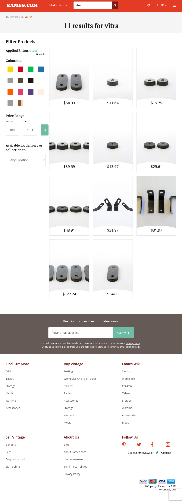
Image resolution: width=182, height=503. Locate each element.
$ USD (161, 5)
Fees (8, 452)
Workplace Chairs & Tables (80, 378)
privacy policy (133, 343)
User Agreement (74, 459)
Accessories (13, 408)
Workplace (128, 378)
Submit (123, 332)
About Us (71, 437)
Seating (68, 371)
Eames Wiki (131, 364)
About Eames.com (75, 452)
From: (10, 121)
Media (9, 393)
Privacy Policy (72, 474)
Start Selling (13, 466)
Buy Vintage (73, 364)
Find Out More (17, 364)
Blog (66, 444)
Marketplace (58, 5)
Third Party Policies (75, 466)
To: (25, 121)
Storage (10, 386)
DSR (8, 371)
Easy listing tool (15, 459)
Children (69, 386)
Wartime (11, 400)
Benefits (11, 444)
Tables (10, 378)
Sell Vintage (15, 437)
